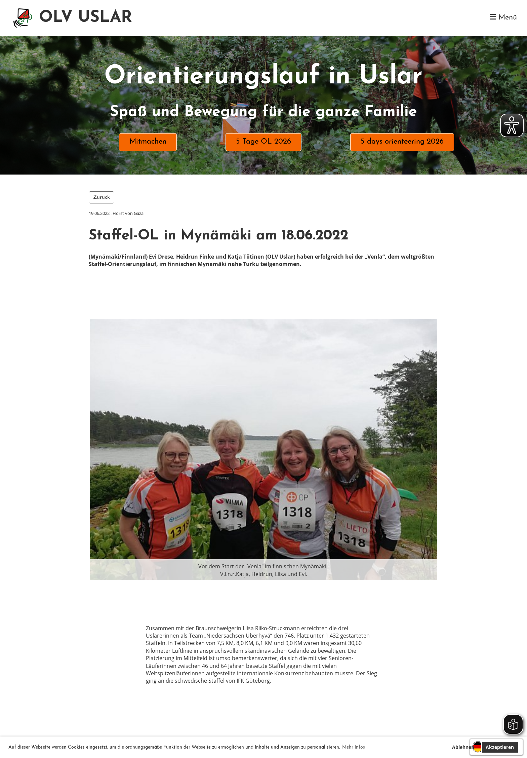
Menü (503, 17)
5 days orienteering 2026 (402, 142)
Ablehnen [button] (463, 747)
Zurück (101, 197)
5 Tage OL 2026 (263, 142)
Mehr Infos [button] (353, 747)
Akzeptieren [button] (500, 747)
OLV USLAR (85, 18)
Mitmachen (147, 142)
